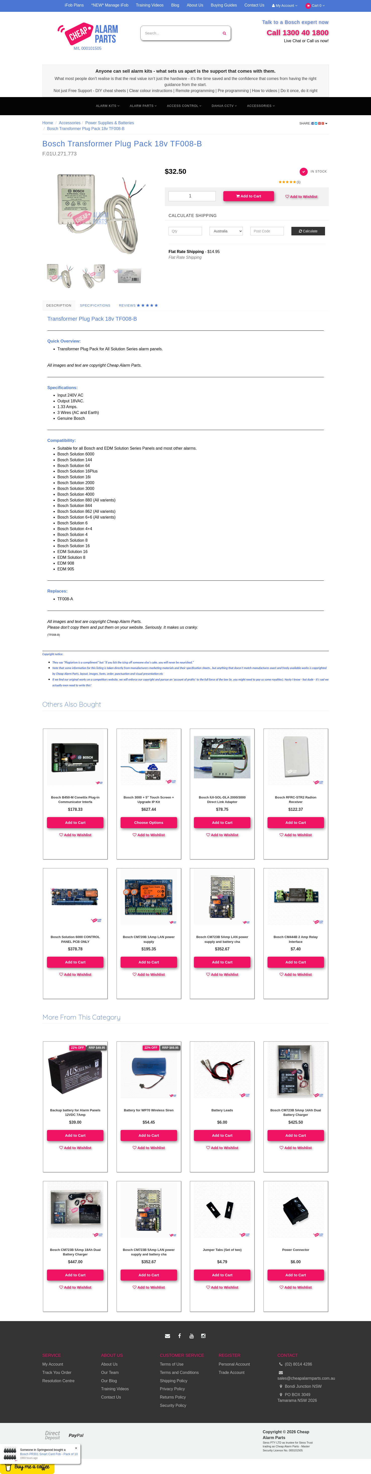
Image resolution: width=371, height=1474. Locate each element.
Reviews (138, 305)
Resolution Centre (58, 1381)
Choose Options (148, 822)
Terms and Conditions (179, 1372)
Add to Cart (248, 196)
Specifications (95, 305)
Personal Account (234, 1364)
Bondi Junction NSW (300, 1386)
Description (59, 305)
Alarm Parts (143, 106)
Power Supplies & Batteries (109, 123)
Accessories (261, 106)
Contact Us (254, 5)
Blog (175, 5)
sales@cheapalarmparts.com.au (303, 1375)
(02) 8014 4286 (295, 1364)
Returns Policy (173, 1397)
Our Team (110, 1372)
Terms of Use (172, 1364)
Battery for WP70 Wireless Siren (149, 1110)
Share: (313, 123)
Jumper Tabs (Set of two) (222, 1250)
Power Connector (295, 1250)
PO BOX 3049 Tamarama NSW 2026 (297, 1397)
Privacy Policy (172, 1389)
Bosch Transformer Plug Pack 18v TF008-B (85, 129)
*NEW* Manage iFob (109, 5)
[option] (99, 212)
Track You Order (57, 1372)
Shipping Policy (173, 1381)
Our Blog (109, 1381)
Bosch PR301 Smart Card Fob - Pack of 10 (49, 1454)
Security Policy (173, 1405)
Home (47, 123)
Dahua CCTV (224, 106)
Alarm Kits (108, 106)
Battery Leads (222, 1110)
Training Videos (150, 5)
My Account (284, 6)
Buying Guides (224, 5)
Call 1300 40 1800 (298, 32)
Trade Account (232, 1372)
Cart (315, 6)
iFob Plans (74, 5)
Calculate (308, 231)
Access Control (184, 106)
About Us (195, 5)
